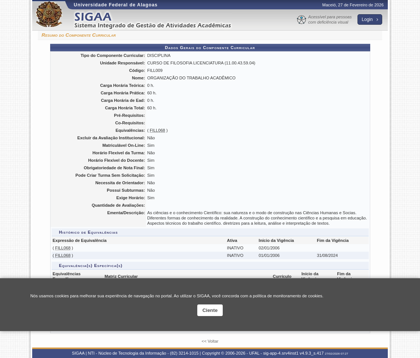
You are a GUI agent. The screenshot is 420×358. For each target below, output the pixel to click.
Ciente (210, 310)
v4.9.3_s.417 (312, 353)
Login (370, 19)
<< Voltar (210, 341)
